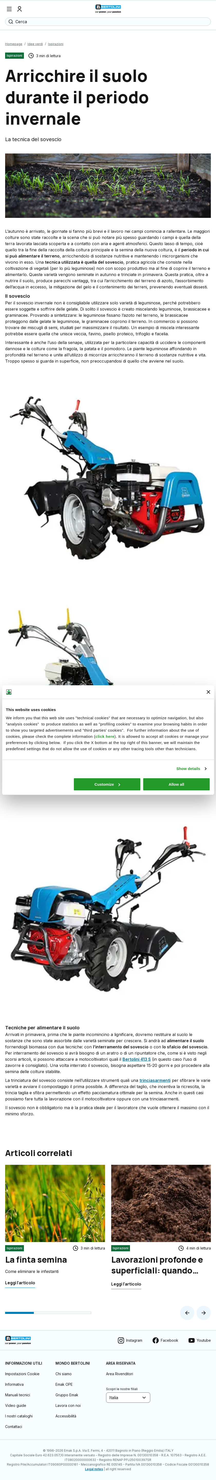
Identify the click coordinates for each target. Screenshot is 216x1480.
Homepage (13, 44)
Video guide (15, 1405)
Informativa (14, 1384)
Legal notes (94, 1469)
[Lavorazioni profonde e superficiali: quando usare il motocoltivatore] (126, 1284)
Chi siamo (63, 1374)
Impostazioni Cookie (22, 1374)
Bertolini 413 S (137, 1059)
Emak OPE (64, 1384)
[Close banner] (208, 692)
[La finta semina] (20, 1282)
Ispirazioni (55, 44)
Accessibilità (65, 1416)
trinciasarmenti (155, 1080)
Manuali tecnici (17, 1395)
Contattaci (13, 1426)
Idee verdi (35, 44)
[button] (187, 1313)
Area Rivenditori (119, 1374)
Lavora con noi (68, 1405)
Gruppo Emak (66, 1395)
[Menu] (9, 9)
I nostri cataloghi (19, 1416)
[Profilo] (19, 9)
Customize (107, 784)
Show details (188, 768)
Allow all (176, 784)
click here (104, 736)
